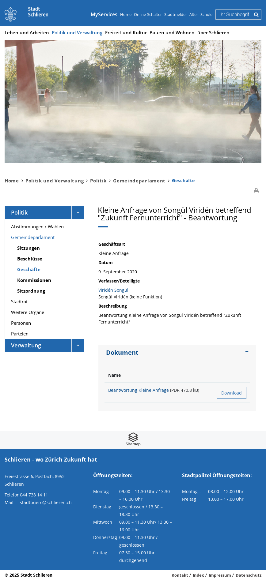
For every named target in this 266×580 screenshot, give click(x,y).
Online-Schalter (148, 14)
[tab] (177, 352)
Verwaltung (26, 345)
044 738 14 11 (34, 495)
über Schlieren (213, 32)
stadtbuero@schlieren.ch (46, 502)
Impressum (220, 575)
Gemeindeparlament (33, 237)
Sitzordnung (31, 291)
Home (125, 14)
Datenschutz (248, 575)
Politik (19, 212)
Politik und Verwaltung (77, 32)
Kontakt (180, 575)
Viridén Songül (113, 290)
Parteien (19, 334)
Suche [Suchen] (256, 14)
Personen (21, 323)
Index (198, 575)
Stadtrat (19, 301)
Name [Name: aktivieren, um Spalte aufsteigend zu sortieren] (114, 375)
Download (231, 393)
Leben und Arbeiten (27, 32)
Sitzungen (28, 248)
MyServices (104, 14)
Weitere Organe (27, 312)
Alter (193, 14)
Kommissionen (34, 280)
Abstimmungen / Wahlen (37, 226)
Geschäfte (43, 269)
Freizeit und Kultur (126, 32)
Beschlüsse (29, 259)
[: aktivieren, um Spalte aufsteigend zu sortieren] (231, 375)
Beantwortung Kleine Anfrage (138, 390)
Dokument (122, 352)
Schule (206, 14)
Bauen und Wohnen (172, 32)
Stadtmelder (175, 14)
